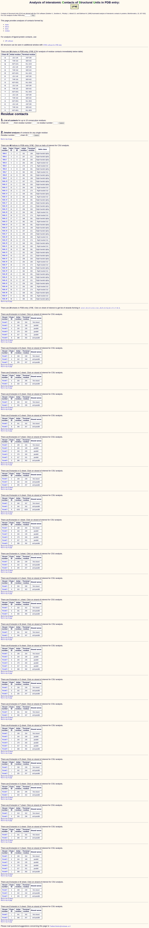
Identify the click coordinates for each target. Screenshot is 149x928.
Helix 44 (4, 286)
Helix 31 (4, 246)
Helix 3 (5, 159)
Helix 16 (4, 200)
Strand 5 (4, 334)
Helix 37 (4, 265)
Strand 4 (4, 331)
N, (103, 308)
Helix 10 (4, 181)
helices (7, 27)
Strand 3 (4, 328)
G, (92, 308)
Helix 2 (5, 156)
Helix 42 (4, 280)
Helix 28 (4, 237)
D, (87, 308)
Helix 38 (4, 268)
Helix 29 (4, 240)
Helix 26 (4, 231)
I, (95, 308)
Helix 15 (4, 197)
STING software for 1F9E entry (52, 45)
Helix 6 (5, 169)
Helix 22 (4, 218)
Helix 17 (4, 203)
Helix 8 (5, 175)
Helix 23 (4, 221)
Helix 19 (4, 209)
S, (111, 308)
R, (110, 308)
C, (85, 308)
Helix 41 (4, 277)
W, (118, 308)
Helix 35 (4, 258)
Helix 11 (4, 184)
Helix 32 (4, 249)
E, (88, 308)
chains (7, 24)
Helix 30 (4, 243)
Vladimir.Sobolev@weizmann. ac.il (60, 926)
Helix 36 (4, 261)
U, (114, 308)
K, (98, 308)
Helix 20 (4, 212)
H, (93, 308)
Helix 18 (4, 206)
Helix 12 (4, 187)
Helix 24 (4, 224)
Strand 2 (4, 325)
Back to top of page (6, 139)
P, (106, 308)
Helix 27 (4, 234)
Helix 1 (5, 153)
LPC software (9, 41)
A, (81, 308)
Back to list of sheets (7, 340)
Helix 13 (4, 190)
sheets (6, 29)
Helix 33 (4, 252)
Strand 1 (4, 322)
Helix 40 (4, 274)
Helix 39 (4, 271)
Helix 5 (5, 166)
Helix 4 (5, 163)
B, (83, 308)
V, (116, 308)
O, (105, 308)
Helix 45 (4, 289)
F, (90, 308)
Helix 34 (4, 255)
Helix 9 (5, 178)
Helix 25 (4, 227)
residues (7, 31)
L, (99, 308)
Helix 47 (4, 296)
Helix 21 (4, 215)
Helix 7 (5, 172)
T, (113, 308)
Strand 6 (4, 337)
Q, (108, 308)
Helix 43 (4, 283)
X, (119, 308)
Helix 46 (4, 292)
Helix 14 (4, 193)
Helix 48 (4, 299)
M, (101, 308)
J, (96, 308)
